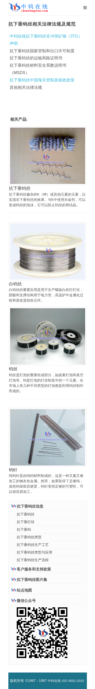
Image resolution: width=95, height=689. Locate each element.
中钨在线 (54, 681)
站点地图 (21, 590)
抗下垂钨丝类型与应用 (34, 552)
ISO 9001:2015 (73, 681)
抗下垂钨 (24, 529)
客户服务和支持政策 (31, 569)
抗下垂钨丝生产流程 (33, 560)
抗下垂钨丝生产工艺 (33, 545)
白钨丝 (15, 284)
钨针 (13, 470)
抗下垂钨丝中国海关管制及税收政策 (42, 80)
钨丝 (13, 369)
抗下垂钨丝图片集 (29, 579)
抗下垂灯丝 (25, 522)
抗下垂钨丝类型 (29, 537)
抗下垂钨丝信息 (27, 506)
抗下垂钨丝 (19, 188)
